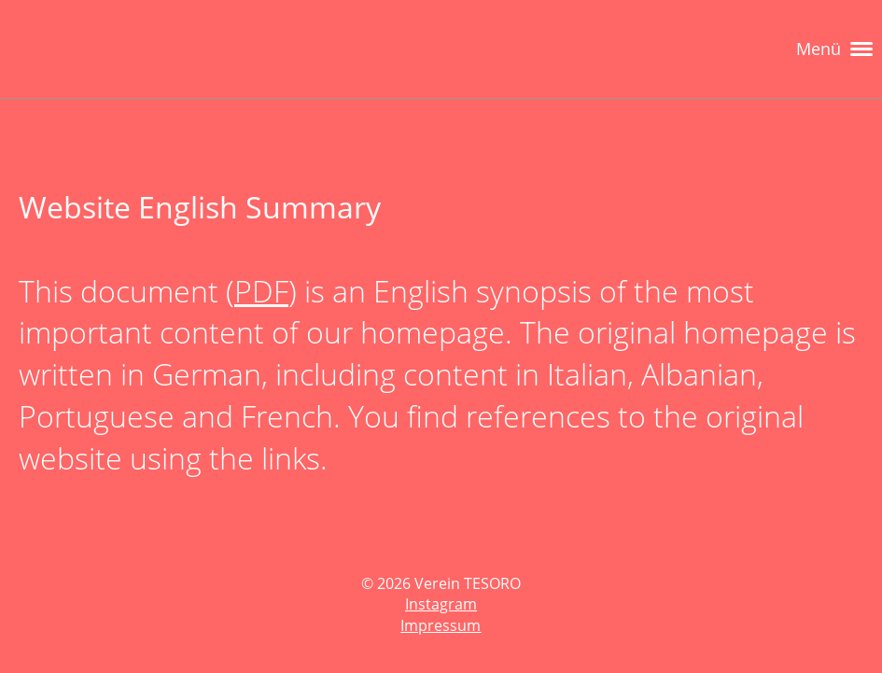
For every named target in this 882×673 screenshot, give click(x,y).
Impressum (440, 625)
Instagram (441, 604)
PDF (261, 291)
